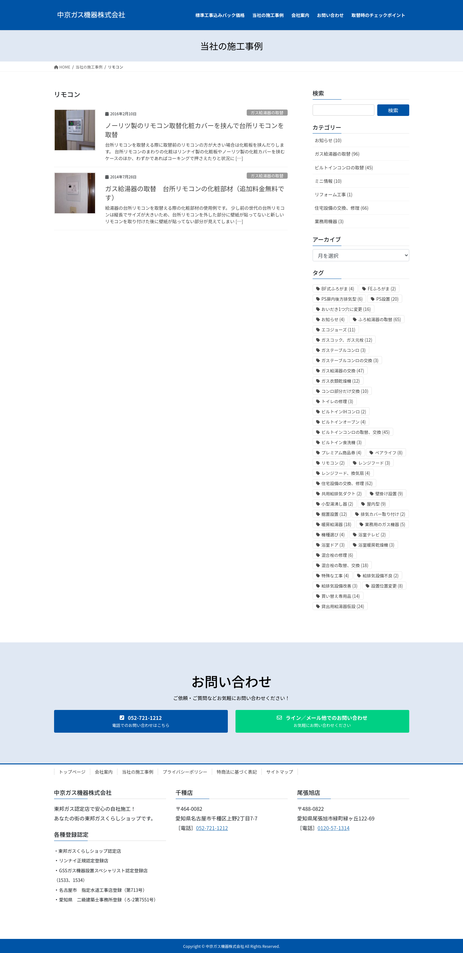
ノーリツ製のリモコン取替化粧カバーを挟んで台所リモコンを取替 (194, 130)
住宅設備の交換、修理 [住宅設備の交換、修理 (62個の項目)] (347, 483)
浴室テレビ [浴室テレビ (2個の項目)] (372, 535)
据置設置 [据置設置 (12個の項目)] (334, 514)
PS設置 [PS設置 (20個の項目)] (387, 299)
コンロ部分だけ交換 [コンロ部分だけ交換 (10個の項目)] (345, 391)
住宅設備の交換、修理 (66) (342, 208)
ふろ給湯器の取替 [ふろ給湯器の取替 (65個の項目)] (379, 319)
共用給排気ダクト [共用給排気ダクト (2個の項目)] (342, 494)
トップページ (72, 772)
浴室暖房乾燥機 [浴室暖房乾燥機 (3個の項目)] (376, 545)
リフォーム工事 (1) (334, 194)
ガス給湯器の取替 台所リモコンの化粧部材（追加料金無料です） (194, 193)
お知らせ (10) (328, 140)
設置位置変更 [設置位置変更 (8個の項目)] (387, 586)
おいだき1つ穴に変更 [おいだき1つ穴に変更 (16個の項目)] (346, 309)
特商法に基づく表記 (237, 772)
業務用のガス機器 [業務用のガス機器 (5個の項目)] (385, 524)
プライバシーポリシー (185, 772)
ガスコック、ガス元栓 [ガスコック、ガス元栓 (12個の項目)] (347, 340)
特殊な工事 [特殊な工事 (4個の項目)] (335, 576)
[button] (141, 721)
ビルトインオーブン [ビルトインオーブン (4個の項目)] (344, 422)
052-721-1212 (212, 828)
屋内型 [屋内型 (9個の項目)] (376, 504)
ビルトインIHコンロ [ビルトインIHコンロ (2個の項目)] (344, 412)
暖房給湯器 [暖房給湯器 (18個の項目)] (336, 524)
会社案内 (104, 772)
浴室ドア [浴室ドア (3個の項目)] (333, 545)
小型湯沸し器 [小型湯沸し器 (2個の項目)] (337, 504)
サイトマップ (279, 772)
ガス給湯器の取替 (267, 113)
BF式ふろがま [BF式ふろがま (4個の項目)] (338, 289)
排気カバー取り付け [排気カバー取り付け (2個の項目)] (383, 514)
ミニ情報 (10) (328, 181)
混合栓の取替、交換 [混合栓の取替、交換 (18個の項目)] (345, 565)
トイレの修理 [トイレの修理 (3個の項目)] (337, 401)
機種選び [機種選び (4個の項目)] (333, 535)
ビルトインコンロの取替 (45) (344, 167)
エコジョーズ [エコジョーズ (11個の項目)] (338, 330)
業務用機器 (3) (329, 221)
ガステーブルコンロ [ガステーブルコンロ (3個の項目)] (344, 350)
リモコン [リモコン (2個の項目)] (333, 463)
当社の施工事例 (137, 772)
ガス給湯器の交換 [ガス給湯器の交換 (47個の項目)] (343, 371)
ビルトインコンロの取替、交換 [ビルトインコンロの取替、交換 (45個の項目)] (356, 432)
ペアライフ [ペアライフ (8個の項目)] (389, 453)
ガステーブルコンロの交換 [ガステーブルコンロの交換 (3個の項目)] (350, 360)
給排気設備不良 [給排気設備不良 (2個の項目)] (381, 576)
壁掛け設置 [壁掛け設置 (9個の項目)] (389, 494)
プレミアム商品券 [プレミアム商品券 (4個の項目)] (342, 453)
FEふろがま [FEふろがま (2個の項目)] (382, 289)
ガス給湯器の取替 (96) (337, 154)
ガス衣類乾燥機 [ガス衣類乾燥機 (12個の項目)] (341, 381)
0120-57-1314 (334, 828)
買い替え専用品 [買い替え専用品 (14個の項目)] (341, 596)
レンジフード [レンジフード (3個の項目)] (374, 463)
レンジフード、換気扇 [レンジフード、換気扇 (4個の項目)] (346, 473)
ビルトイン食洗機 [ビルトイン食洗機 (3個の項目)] (342, 442)
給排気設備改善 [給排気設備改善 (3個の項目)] (340, 586)
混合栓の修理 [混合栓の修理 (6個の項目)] (337, 555)
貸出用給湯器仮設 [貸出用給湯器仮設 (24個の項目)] (343, 606)
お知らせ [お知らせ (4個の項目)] (333, 319)
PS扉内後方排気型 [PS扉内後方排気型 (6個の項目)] (342, 299)
